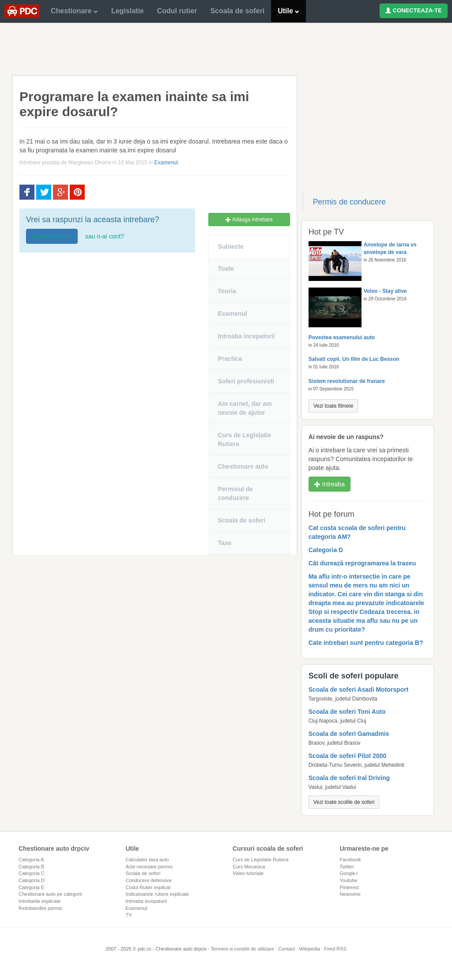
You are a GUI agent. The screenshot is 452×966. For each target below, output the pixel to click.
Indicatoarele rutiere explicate (157, 894)
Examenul (166, 162)
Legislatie (127, 11)
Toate (226, 268)
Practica (229, 358)
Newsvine (350, 894)
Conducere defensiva (149, 880)
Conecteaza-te (52, 236)
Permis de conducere (349, 201)
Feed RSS (335, 948)
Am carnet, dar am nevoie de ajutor (244, 408)
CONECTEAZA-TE (413, 10)
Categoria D (32, 880)
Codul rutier (177, 11)
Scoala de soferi (237, 11)
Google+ (349, 873)
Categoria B (31, 866)
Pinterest (349, 887)
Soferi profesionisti (246, 381)
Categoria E (31, 887)
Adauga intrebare (249, 219)
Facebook (350, 859)
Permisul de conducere (235, 493)
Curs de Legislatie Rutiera (244, 439)
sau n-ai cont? (104, 236)
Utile (288, 11)
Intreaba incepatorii (246, 336)
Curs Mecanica (249, 866)
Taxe (224, 542)
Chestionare (74, 11)
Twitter (347, 866)
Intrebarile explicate (39, 901)
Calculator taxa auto (147, 859)
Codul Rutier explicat (148, 887)
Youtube (349, 880)
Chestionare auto (243, 466)
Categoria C (32, 873)
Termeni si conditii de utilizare (242, 948)
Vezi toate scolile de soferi (344, 802)
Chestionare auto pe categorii (50, 894)
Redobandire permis (40, 908)
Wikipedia (309, 948)
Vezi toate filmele (333, 406)
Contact (286, 948)
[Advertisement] (226, 48)
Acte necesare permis (149, 866)
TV (129, 914)
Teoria (227, 291)
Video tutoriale (248, 873)
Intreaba (329, 484)
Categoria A (31, 859)
